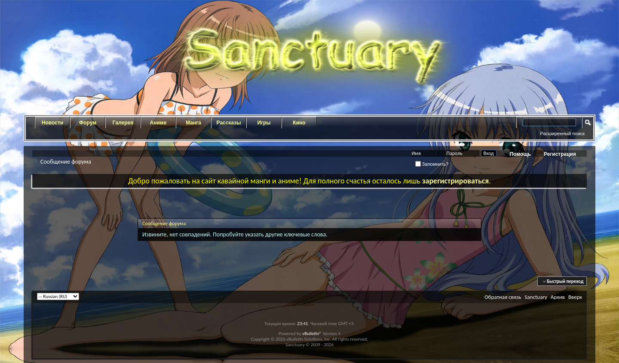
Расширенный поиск (562, 133)
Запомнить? (432, 164)
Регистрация (560, 154)
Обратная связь (502, 297)
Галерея (123, 123)
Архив (558, 297)
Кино (299, 123)
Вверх (575, 297)
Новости (52, 123)
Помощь (520, 154)
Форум (87, 123)
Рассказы (229, 123)
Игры (263, 123)
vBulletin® (312, 333)
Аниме (158, 123)
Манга (193, 123)
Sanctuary (535, 297)
